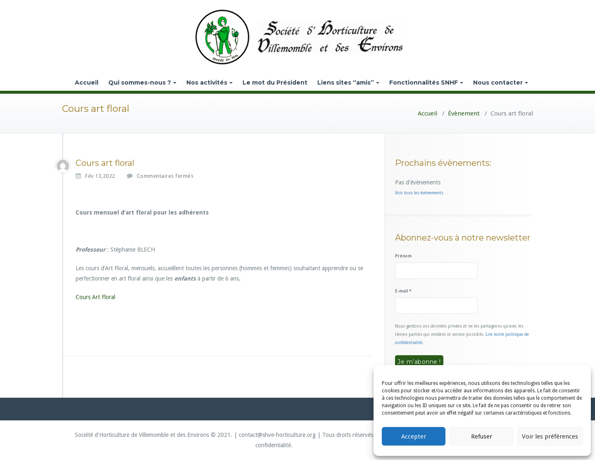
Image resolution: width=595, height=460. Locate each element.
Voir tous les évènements (419, 193)
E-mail (403, 291)
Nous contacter (500, 82)
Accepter (413, 436)
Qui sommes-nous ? (142, 82)
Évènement (464, 113)
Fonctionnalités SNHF (426, 82)
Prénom (403, 256)
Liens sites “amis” (348, 82)
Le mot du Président (275, 82)
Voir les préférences (550, 436)
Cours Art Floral (95, 297)
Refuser (481, 436)
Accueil (86, 82)
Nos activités (209, 82)
